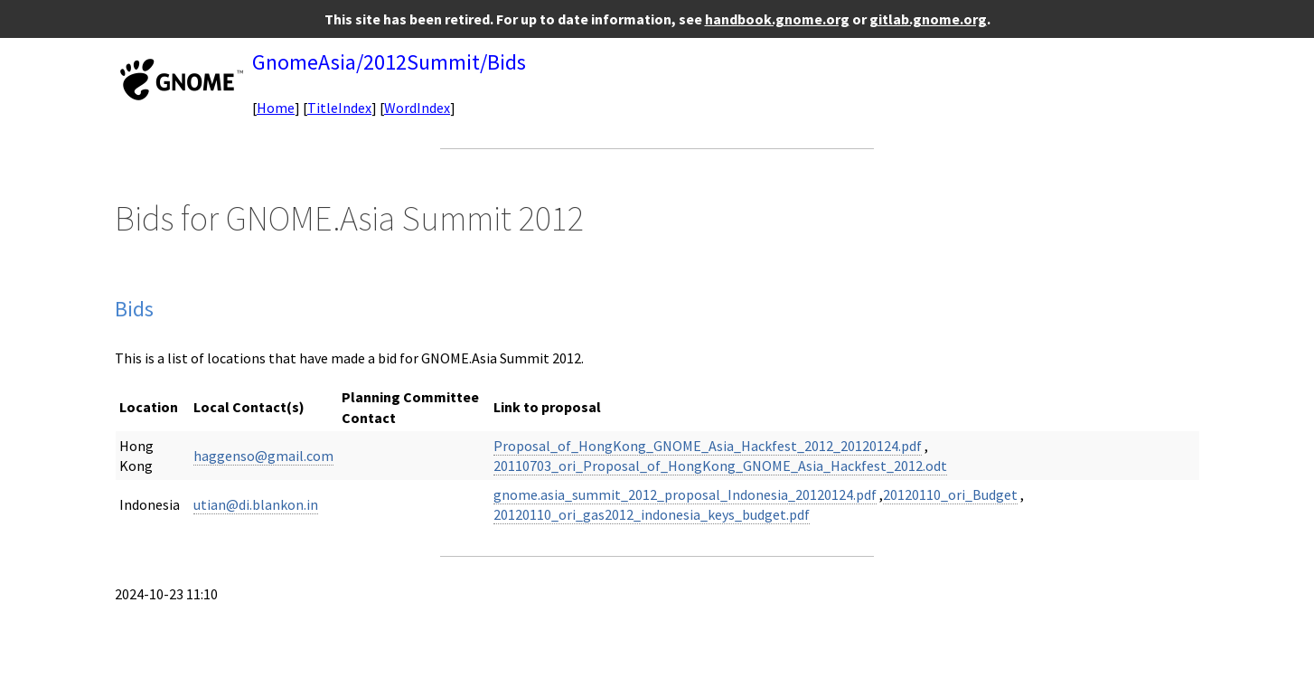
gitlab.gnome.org (928, 19)
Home (276, 108)
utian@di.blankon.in (255, 504)
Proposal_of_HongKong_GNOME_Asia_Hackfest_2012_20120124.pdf (707, 446)
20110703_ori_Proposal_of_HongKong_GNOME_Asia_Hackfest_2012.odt (720, 465)
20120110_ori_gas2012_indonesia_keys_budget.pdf (651, 514)
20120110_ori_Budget (950, 494)
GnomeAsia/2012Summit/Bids (389, 62)
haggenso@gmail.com (263, 456)
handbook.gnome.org (777, 19)
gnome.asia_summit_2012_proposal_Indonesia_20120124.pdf (685, 494)
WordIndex (417, 108)
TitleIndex (339, 108)
